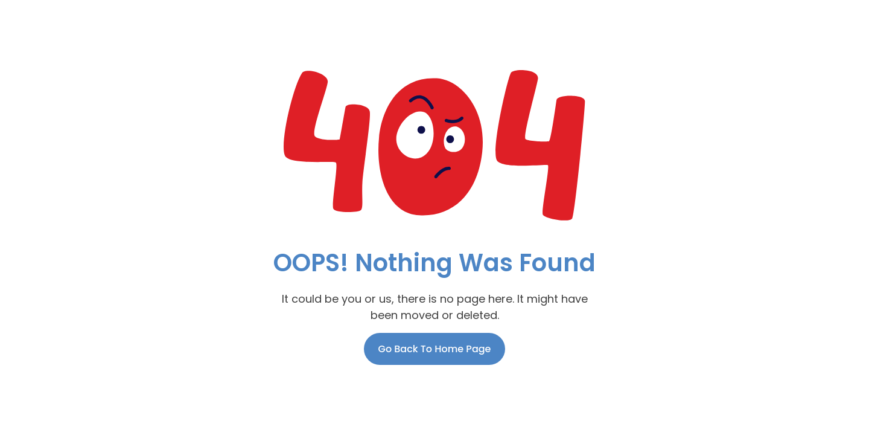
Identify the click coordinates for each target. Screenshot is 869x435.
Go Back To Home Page (434, 349)
